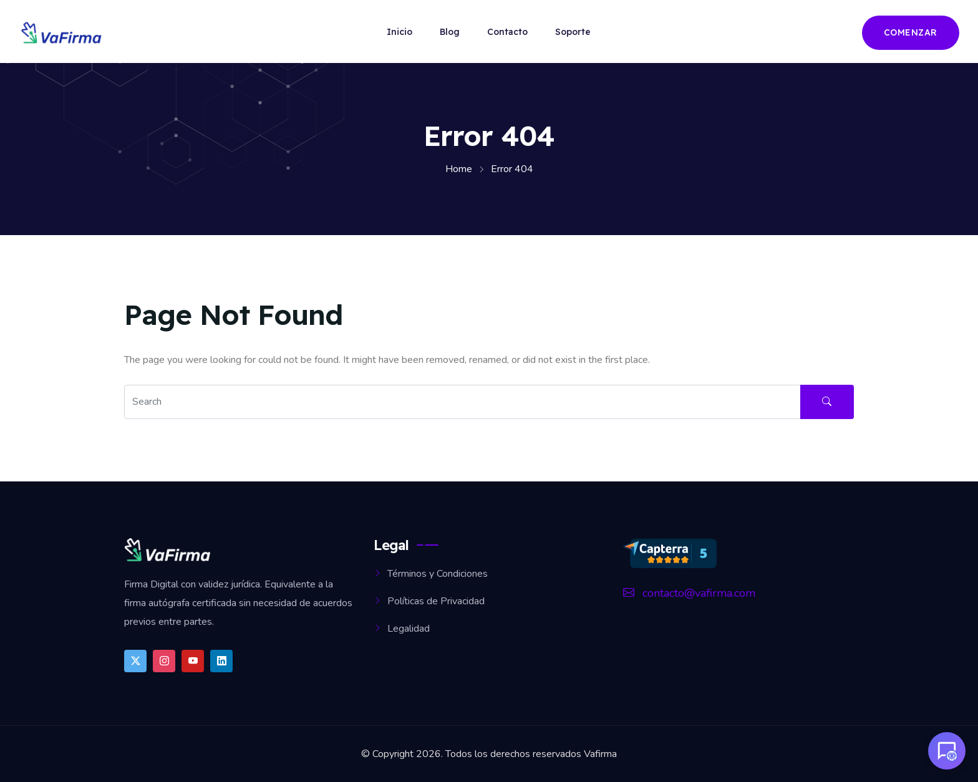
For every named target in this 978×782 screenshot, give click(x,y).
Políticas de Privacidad (436, 601)
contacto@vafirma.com (689, 593)
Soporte (573, 31)
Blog (450, 31)
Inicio (399, 31)
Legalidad (408, 628)
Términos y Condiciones (437, 574)
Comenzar (910, 32)
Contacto (507, 31)
